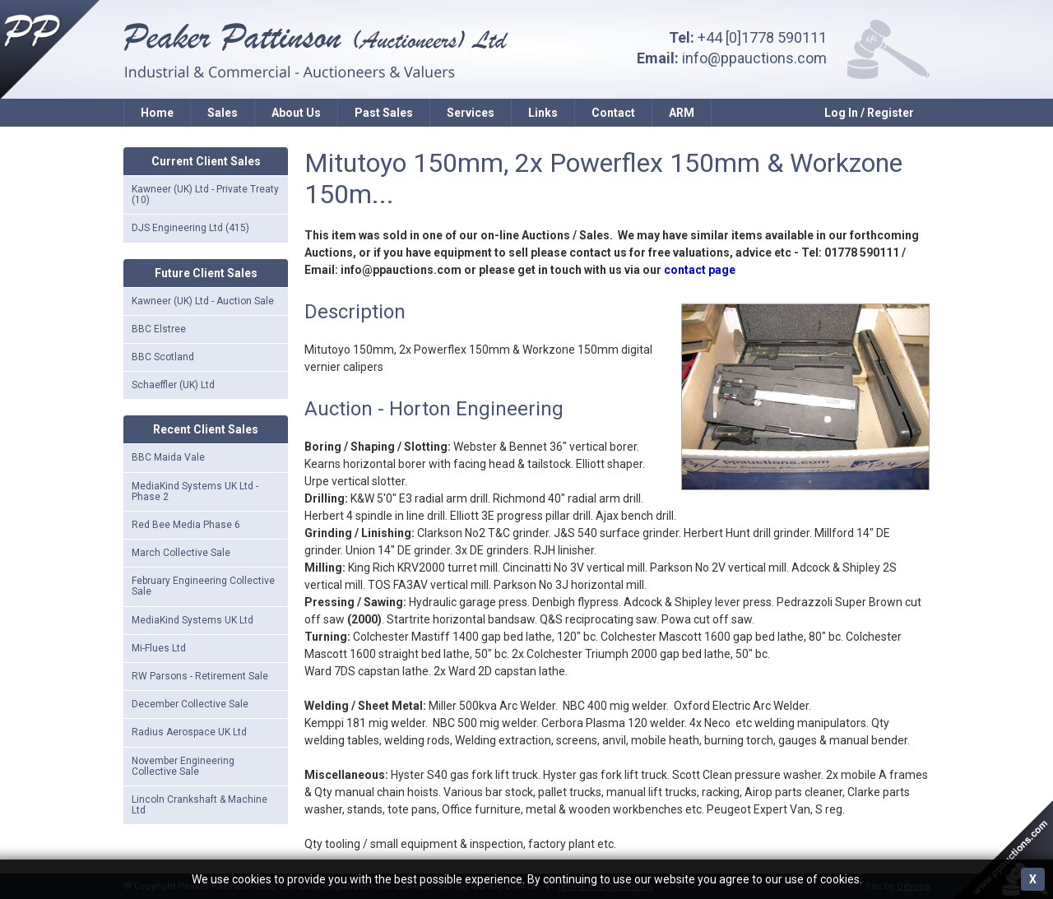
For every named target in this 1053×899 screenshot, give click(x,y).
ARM (681, 112)
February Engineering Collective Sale (203, 586)
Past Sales (384, 112)
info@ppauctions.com (754, 58)
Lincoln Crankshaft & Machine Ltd (199, 805)
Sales (222, 112)
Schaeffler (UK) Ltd (173, 385)
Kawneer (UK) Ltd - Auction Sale (203, 301)
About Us (296, 112)
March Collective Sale (181, 552)
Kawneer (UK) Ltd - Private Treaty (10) (205, 194)
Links (543, 112)
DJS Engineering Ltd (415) (190, 228)
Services (470, 112)
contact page (699, 269)
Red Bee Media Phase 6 (186, 525)
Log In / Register (869, 112)
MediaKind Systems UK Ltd (192, 620)
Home (157, 112)
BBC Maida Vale (168, 457)
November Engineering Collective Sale (183, 766)
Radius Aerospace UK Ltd (189, 732)
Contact (613, 112)
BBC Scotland (163, 357)
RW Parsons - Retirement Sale (200, 676)
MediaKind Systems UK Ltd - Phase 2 (195, 491)
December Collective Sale (190, 704)
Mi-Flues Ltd (159, 648)
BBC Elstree (159, 329)
